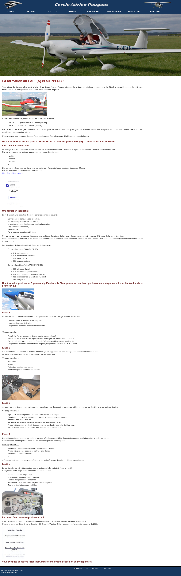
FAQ (92, 568)
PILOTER (72, 12)
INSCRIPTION (93, 12)
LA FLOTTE (52, 12)
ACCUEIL (10, 12)
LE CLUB (31, 12)
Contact (98, 568)
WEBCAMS (155, 12)
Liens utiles (107, 568)
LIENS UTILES (134, 12)
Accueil (72, 568)
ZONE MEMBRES (113, 12)
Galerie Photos (82, 568)
